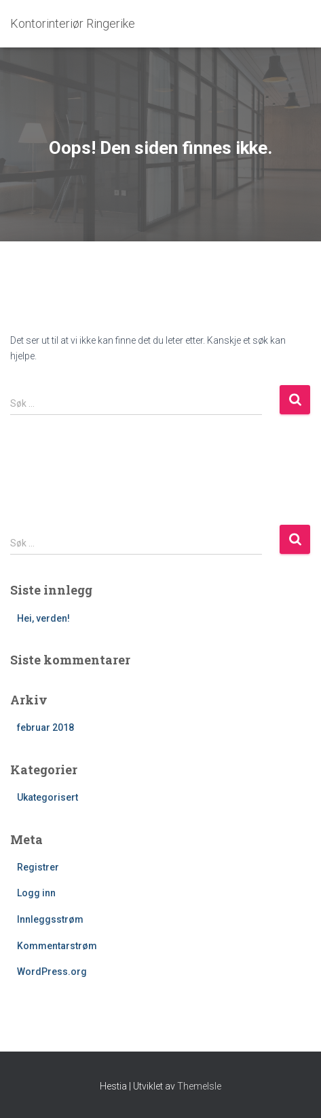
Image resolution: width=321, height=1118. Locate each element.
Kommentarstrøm (57, 945)
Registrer (38, 867)
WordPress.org (52, 971)
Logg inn (36, 892)
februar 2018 (45, 727)
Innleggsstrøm (50, 919)
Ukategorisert (47, 797)
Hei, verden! (43, 618)
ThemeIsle (199, 1086)
